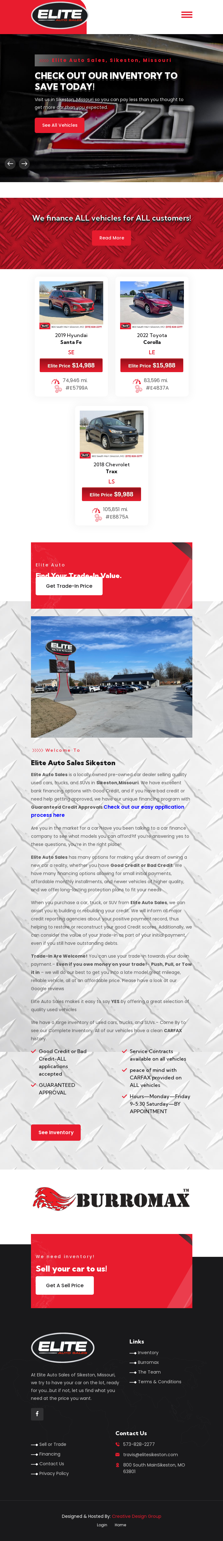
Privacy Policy (54, 1473)
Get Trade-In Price (69, 586)
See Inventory (56, 1132)
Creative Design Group (136, 1516)
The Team (149, 1372)
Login (102, 1525)
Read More (111, 238)
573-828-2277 (139, 1444)
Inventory (148, 1352)
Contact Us (51, 1464)
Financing (49, 1454)
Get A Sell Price (65, 1285)
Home (120, 1525)
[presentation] (10, 163)
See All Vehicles (60, 125)
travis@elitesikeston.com (150, 1454)
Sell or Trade (52, 1444)
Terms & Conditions (159, 1382)
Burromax (148, 1362)
